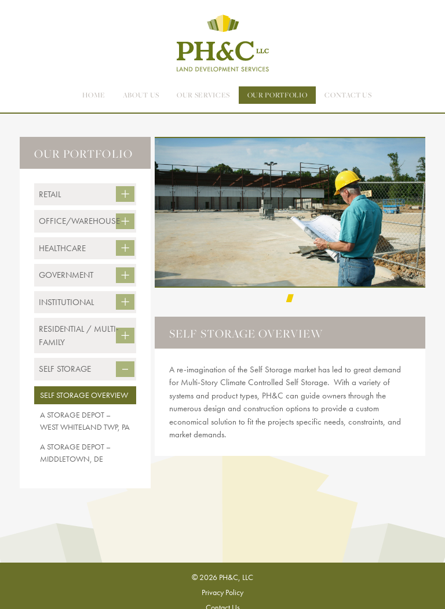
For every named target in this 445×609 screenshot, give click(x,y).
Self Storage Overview (84, 395)
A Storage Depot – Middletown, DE (75, 452)
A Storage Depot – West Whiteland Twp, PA (85, 420)
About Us (141, 95)
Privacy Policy (222, 592)
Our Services (203, 95)
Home (93, 95)
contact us (348, 95)
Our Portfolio (277, 95)
